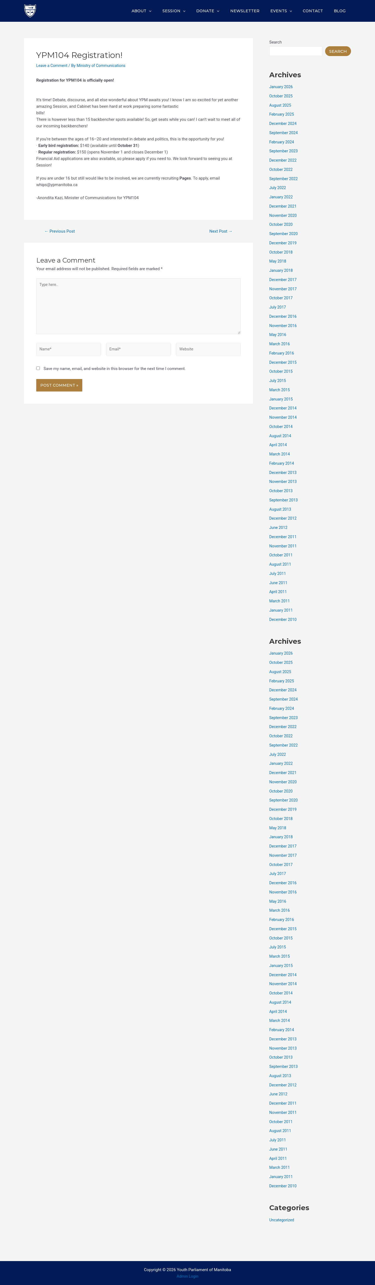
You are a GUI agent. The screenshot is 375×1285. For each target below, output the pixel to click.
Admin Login (187, 1276)
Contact (318, 10)
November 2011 (283, 546)
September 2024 (284, 132)
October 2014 (281, 426)
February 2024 (282, 142)
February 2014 (282, 463)
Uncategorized (282, 1220)
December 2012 (283, 518)
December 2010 (283, 619)
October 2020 (281, 224)
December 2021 (283, 206)
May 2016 (278, 334)
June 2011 (278, 582)
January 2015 (281, 399)
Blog (341, 10)
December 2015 (283, 362)
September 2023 (284, 151)
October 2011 (281, 555)
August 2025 (280, 105)
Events (289, 11)
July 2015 (278, 380)
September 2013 (284, 500)
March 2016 (280, 343)
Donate (222, 11)
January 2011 (281, 610)
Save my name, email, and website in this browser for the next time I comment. (115, 372)
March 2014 (280, 454)
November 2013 (283, 481)
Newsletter (256, 10)
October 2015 (281, 371)
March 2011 (280, 601)
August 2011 (280, 564)
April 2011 (278, 591)
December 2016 (283, 316)
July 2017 (278, 307)
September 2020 (284, 233)
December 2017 (283, 279)
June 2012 (278, 527)
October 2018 (281, 252)
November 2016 (283, 325)
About (163, 11)
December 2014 (283, 408)
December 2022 (283, 160)
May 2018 (278, 261)
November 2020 (283, 215)
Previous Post (61, 231)
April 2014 (278, 444)
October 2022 (281, 169)
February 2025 (282, 114)
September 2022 (284, 178)
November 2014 (283, 417)
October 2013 (281, 490)
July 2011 (278, 573)
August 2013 (280, 509)
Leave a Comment (52, 65)
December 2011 (283, 536)
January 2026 (281, 86)
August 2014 (280, 435)
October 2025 (281, 96)
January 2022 (281, 197)
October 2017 (281, 297)
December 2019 (283, 243)
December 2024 (283, 123)
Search (275, 42)
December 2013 (283, 472)
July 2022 (278, 187)
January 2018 (281, 270)
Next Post (220, 231)
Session (191, 11)
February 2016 (282, 353)
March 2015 (280, 389)
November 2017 (283, 288)
